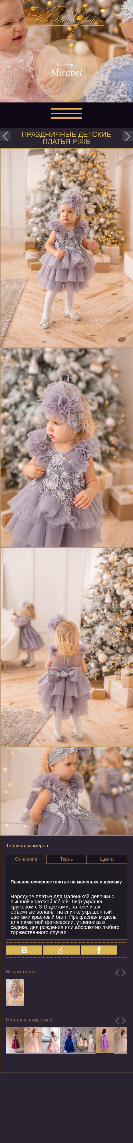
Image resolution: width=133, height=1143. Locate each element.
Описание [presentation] (26, 859)
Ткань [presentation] (66, 859)
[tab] (26, 859)
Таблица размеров (27, 845)
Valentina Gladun (66, 21)
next (127, 136)
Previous (117, 972)
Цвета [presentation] (107, 859)
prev (5, 136)
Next (124, 972)
